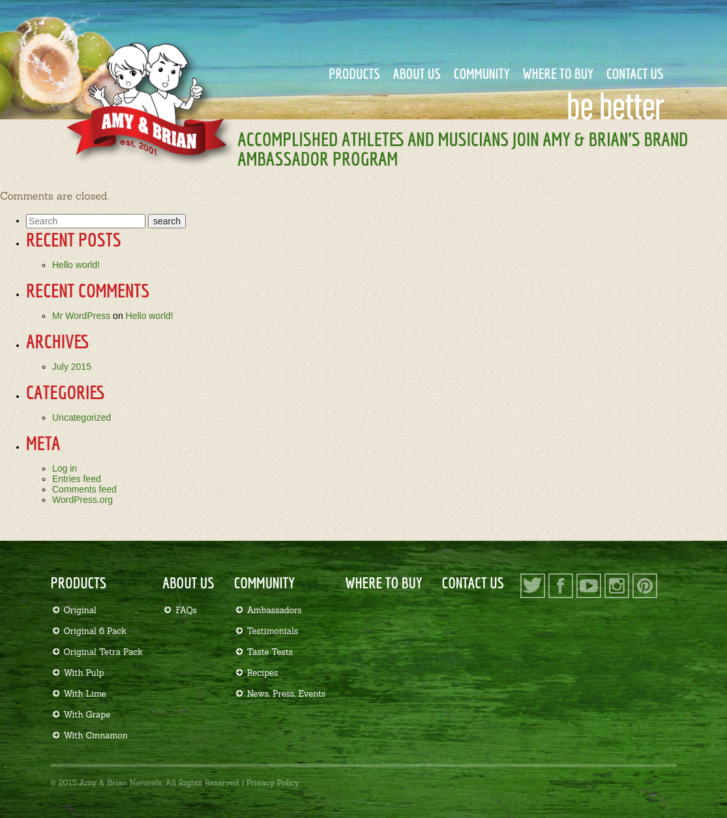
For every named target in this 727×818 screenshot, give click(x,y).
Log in (64, 468)
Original (80, 610)
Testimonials (273, 631)
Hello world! (76, 265)
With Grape (87, 714)
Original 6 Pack (95, 631)
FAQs (186, 610)
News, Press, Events (286, 693)
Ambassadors (274, 610)
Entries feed (76, 479)
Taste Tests (270, 652)
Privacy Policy (272, 782)
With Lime (85, 693)
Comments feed (84, 489)
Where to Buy (557, 73)
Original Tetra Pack (103, 652)
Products (354, 73)
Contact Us (635, 73)
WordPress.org (82, 499)
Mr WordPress (81, 316)
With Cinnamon (96, 735)
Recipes (262, 672)
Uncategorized (81, 417)
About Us (417, 73)
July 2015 (71, 366)
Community (482, 73)
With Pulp (84, 672)
